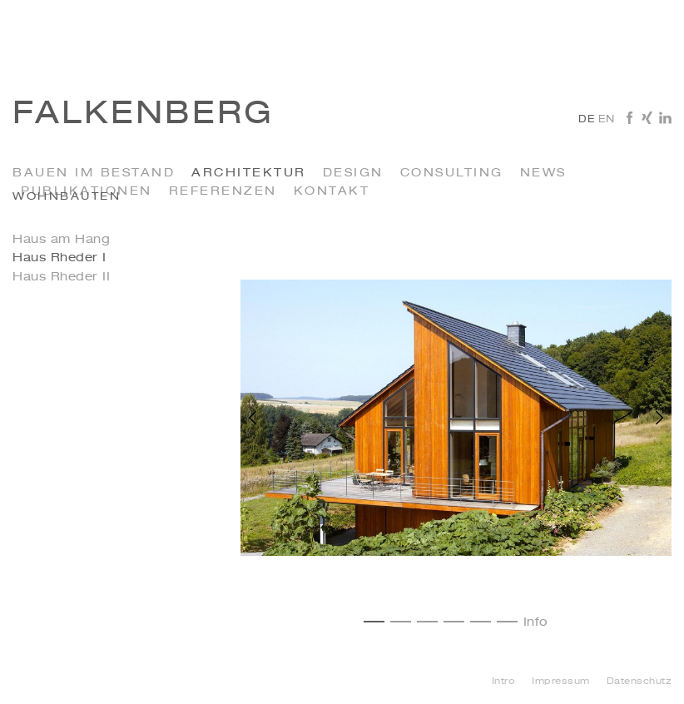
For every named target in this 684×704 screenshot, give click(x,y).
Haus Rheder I (59, 258)
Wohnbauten (66, 196)
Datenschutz (639, 682)
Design (353, 173)
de (586, 120)
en (606, 120)
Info (535, 622)
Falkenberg (143, 115)
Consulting (451, 173)
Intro (504, 682)
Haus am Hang (61, 239)
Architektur (248, 173)
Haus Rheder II (61, 277)
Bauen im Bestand (93, 173)
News (543, 173)
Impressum (561, 682)
